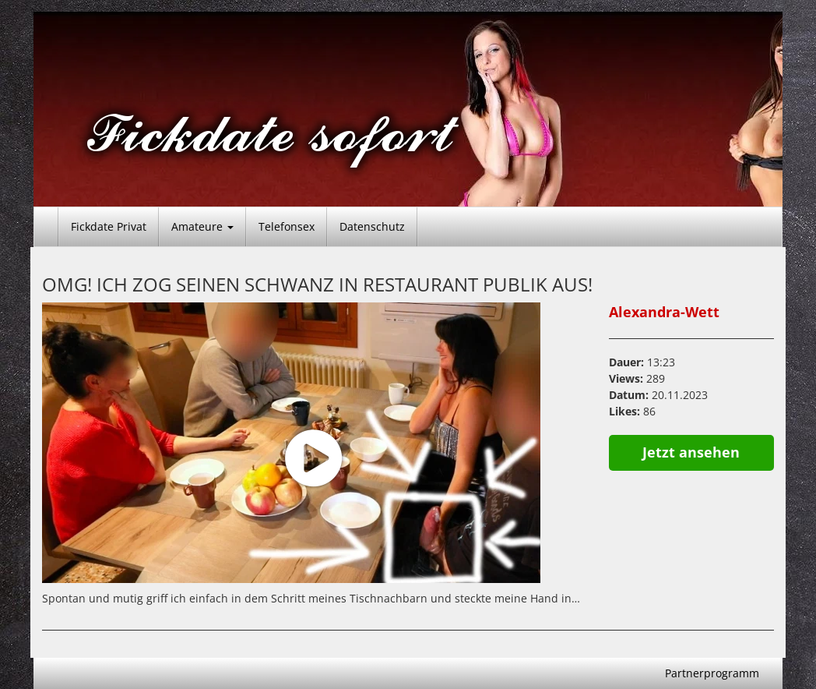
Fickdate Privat (108, 226)
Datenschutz (372, 226)
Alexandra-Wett (664, 311)
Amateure (202, 226)
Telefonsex (287, 226)
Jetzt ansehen (691, 452)
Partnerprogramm (712, 673)
